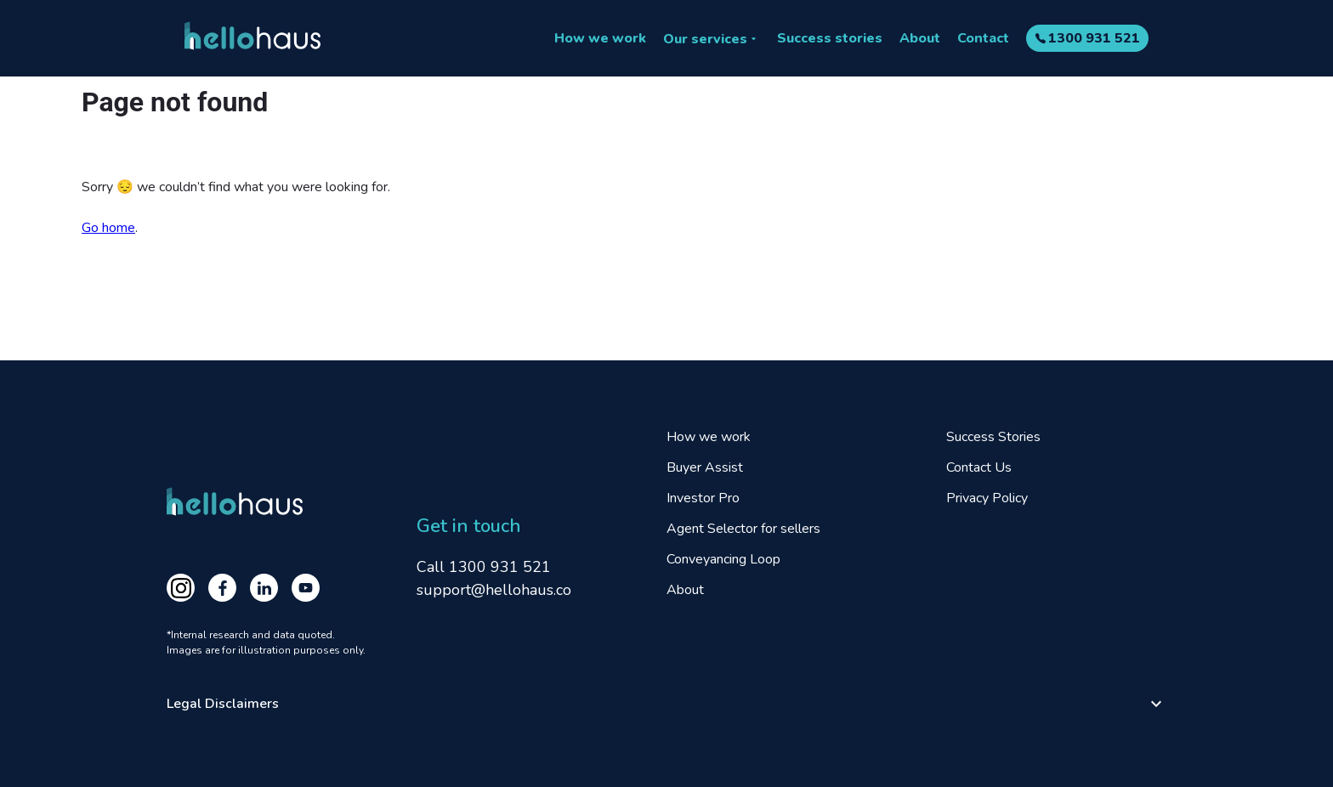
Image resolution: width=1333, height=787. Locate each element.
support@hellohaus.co (494, 590)
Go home (108, 227)
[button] (666, 703)
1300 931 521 (1094, 38)
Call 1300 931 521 (484, 567)
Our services (705, 39)
